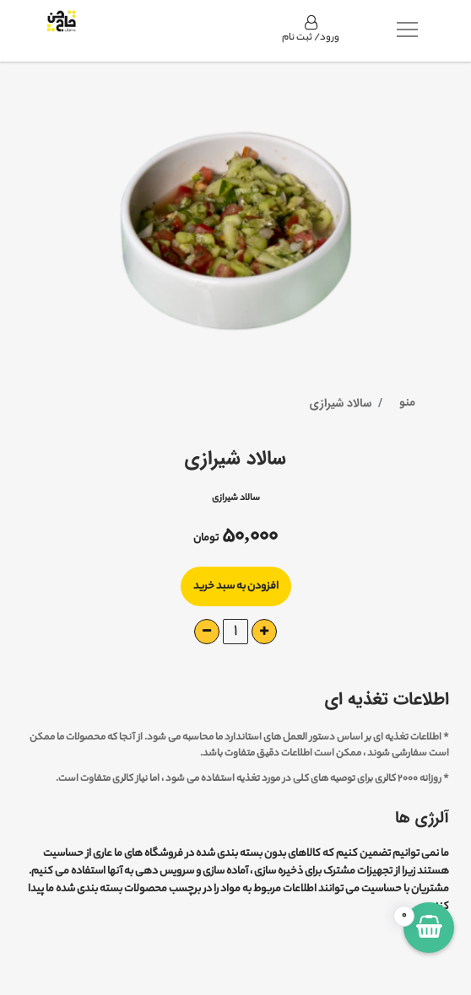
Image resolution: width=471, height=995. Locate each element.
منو (407, 403)
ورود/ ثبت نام (310, 30)
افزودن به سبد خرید (236, 586)
